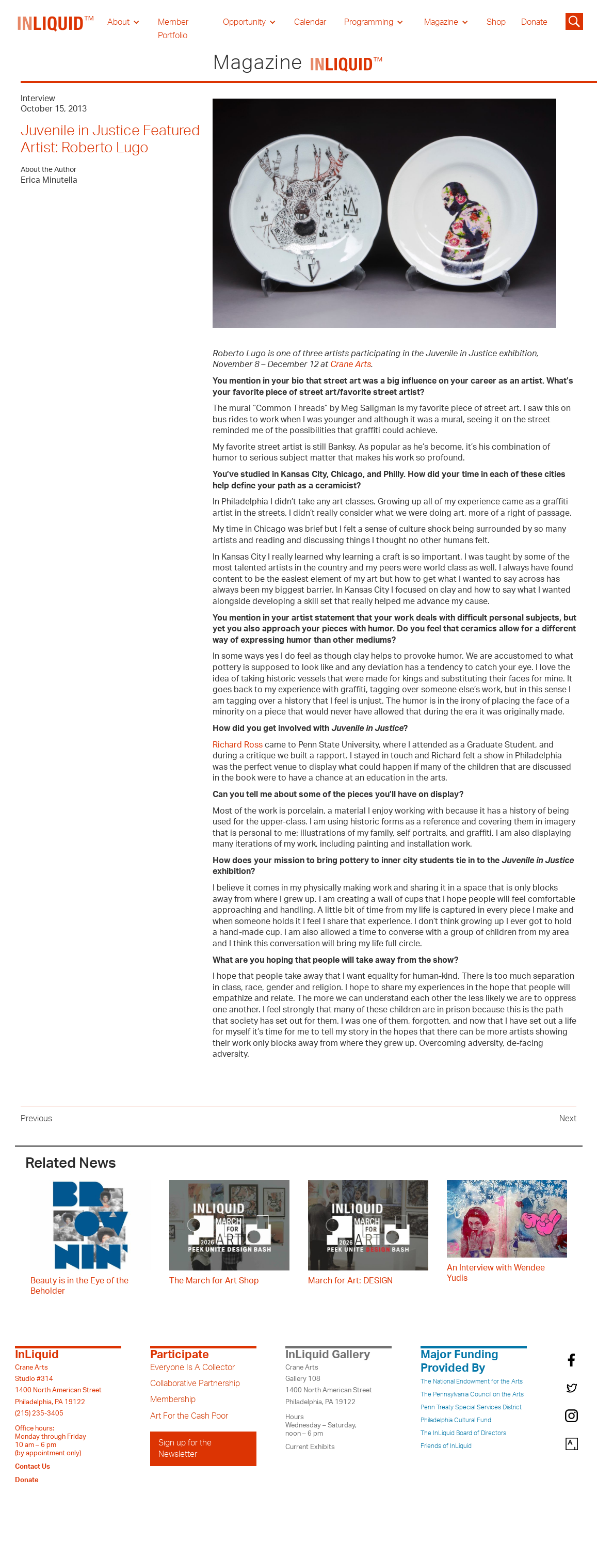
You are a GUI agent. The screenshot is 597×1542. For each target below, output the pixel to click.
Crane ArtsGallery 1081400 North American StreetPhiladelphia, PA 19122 (328, 1384)
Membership (173, 1399)
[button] (123, 22)
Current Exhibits (310, 1447)
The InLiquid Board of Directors (463, 1433)
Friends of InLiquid (446, 1446)
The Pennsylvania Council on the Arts (472, 1394)
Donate (534, 22)
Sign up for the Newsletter (185, 1448)
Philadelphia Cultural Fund (456, 1420)
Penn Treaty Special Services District (471, 1407)
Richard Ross (238, 745)
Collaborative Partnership (195, 1383)
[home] (56, 29)
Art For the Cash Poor (189, 1416)
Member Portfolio (173, 29)
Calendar (310, 22)
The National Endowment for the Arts (472, 1381)
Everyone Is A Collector (192, 1367)
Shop (496, 22)
